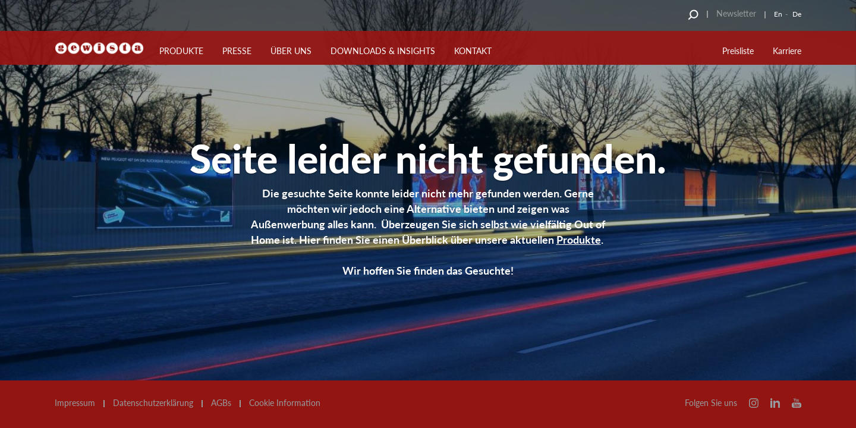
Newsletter (736, 13)
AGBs (221, 403)
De (796, 14)
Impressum (75, 403)
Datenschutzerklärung (153, 403)
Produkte (578, 239)
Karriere (787, 51)
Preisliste (738, 51)
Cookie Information (284, 403)
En (778, 14)
